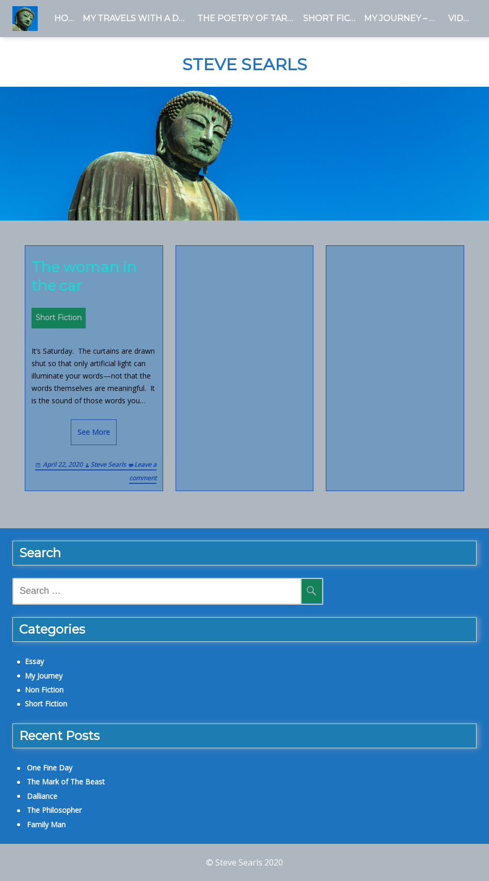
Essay (34, 661)
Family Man (46, 824)
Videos (462, 18)
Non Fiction (44, 690)
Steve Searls (244, 64)
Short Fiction (331, 18)
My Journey (43, 676)
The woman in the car (84, 276)
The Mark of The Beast (66, 781)
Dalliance (42, 796)
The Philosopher (54, 810)
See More (93, 432)
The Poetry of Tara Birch (248, 18)
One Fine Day (49, 768)
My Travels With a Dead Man (138, 18)
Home (66, 18)
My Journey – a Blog (404, 18)
